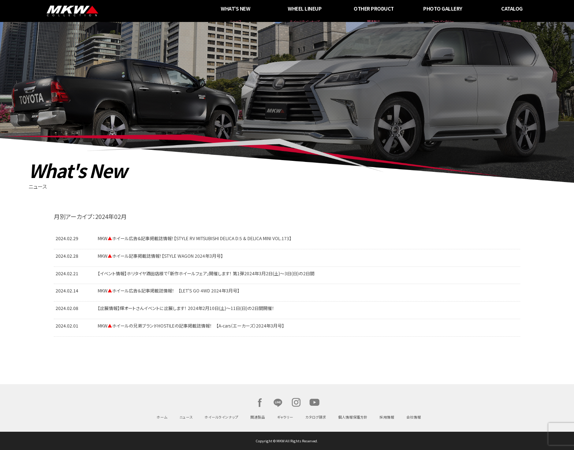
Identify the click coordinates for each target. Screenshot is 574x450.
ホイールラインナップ (221, 417)
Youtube (314, 402)
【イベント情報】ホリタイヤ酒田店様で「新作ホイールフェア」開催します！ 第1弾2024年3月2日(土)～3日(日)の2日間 (206, 273)
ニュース (186, 417)
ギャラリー (285, 417)
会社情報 (413, 417)
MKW (132, 11)
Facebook (259, 402)
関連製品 (257, 417)
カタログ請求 (315, 417)
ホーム (162, 417)
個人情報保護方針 (353, 417)
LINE (278, 402)
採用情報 (387, 417)
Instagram (296, 402)
